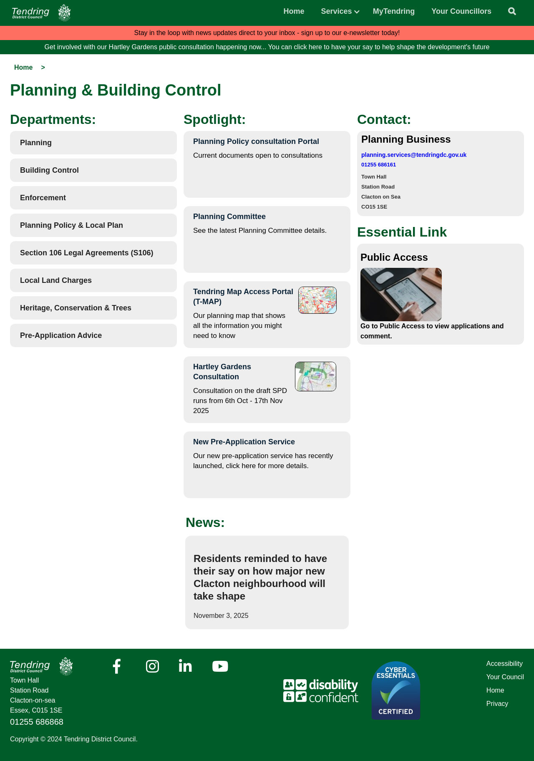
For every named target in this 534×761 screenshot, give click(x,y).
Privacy (497, 703)
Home (294, 11)
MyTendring (394, 11)
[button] (336, 9)
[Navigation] (41, 12)
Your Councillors (461, 11)
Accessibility (504, 663)
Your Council (505, 676)
